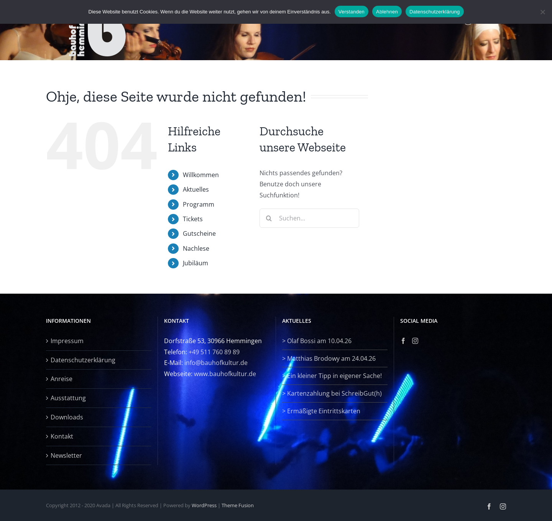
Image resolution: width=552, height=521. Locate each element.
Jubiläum (195, 263)
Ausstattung (68, 398)
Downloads (67, 417)
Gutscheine (199, 233)
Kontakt (62, 436)
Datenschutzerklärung (83, 360)
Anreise (61, 379)
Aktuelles (196, 189)
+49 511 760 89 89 (214, 352)
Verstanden (351, 12)
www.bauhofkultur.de (225, 374)
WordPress (204, 505)
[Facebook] (403, 341)
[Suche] (269, 218)
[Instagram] (415, 341)
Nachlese (196, 248)
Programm (198, 204)
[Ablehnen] (542, 12)
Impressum (67, 341)
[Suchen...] (309, 218)
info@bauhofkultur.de (216, 362)
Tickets (193, 219)
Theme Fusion (238, 505)
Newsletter (66, 455)
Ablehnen (387, 12)
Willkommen (201, 175)
